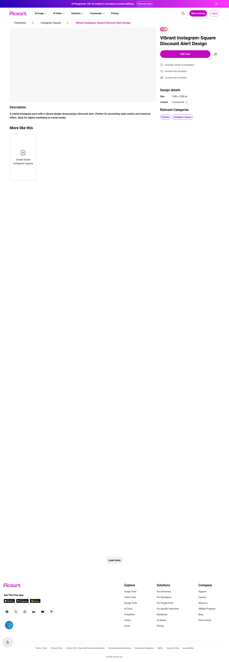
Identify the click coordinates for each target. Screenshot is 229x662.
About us (202, 603)
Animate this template (176, 71)
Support (202, 591)
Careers (202, 597)
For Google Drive (165, 603)
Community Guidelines (144, 648)
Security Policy (173, 648)
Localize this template (176, 77)
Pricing (160, 626)
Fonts (127, 626)
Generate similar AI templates (179, 65)
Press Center (204, 620)
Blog (200, 614)
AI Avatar (161, 620)
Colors (127, 620)
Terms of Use (41, 648)
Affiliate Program (206, 608)
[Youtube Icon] (42, 612)
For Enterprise (164, 591)
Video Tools (130, 597)
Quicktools (162, 614)
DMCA (160, 648)
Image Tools (130, 591)
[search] (183, 13)
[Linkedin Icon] (34, 612)
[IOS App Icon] (9, 601)
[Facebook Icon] (7, 612)
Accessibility (188, 648)
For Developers (164, 597)
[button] (41, 13)
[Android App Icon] (22, 601)
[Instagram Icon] (25, 612)
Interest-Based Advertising (119, 648)
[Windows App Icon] (35, 601)
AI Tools (128, 608)
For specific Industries (168, 608)
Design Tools (130, 603)
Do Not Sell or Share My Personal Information (85, 648)
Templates (129, 614)
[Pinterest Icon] (51, 612)
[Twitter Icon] (16, 612)
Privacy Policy (56, 648)
